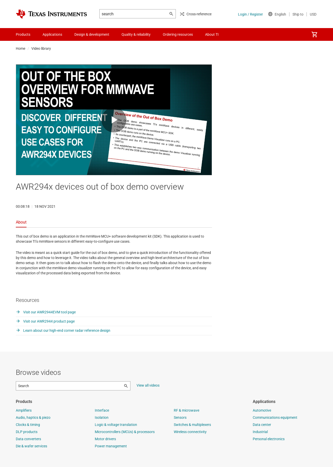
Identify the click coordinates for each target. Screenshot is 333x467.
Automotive (262, 410)
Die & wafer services (31, 446)
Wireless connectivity (190, 432)
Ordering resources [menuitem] (178, 34)
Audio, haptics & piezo (33, 417)
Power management (111, 446)
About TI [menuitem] (212, 34)
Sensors (180, 417)
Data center (262, 425)
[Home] (51, 14)
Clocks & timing (28, 425)
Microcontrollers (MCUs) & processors (125, 432)
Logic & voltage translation (116, 425)
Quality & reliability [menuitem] (136, 34)
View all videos (148, 385)
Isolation (102, 417)
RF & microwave (186, 410)
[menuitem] (314, 34)
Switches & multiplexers (192, 425)
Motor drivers (105, 439)
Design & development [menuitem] (91, 34)
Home (20, 48)
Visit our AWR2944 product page (45, 321)
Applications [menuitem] (52, 34)
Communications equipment (275, 417)
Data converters (28, 439)
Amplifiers (24, 410)
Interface (102, 410)
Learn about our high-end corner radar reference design (63, 330)
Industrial (260, 432)
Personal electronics (269, 439)
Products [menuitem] (23, 34)
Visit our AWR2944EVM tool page (46, 312)
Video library (41, 48)
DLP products (26, 432)
